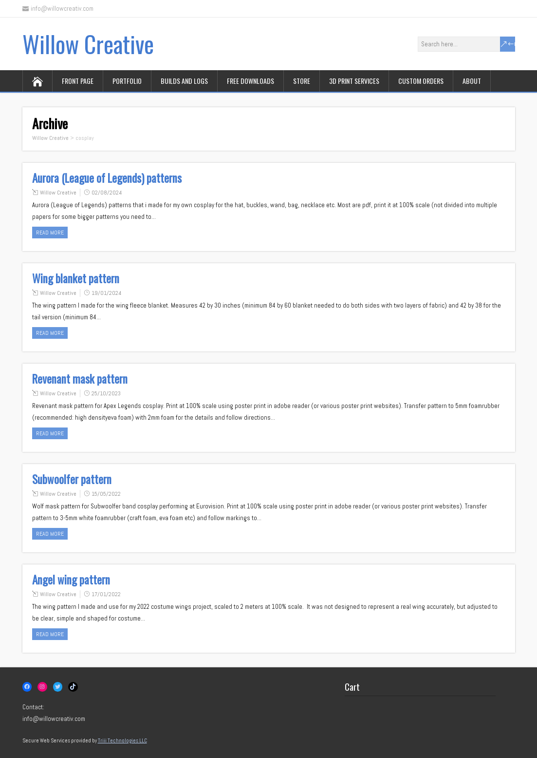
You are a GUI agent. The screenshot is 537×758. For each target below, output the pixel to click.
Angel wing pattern (71, 579)
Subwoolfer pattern (71, 479)
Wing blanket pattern (75, 278)
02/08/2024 (107, 192)
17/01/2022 (106, 594)
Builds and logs (184, 81)
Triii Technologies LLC (122, 740)
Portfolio (127, 81)
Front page (77, 81)
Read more (50, 232)
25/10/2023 (106, 393)
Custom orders (421, 81)
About (472, 81)
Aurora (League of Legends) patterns (107, 178)
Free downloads (250, 81)
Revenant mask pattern (80, 378)
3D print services (354, 81)
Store (301, 81)
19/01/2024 (106, 293)
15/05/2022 (106, 494)
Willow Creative (88, 43)
